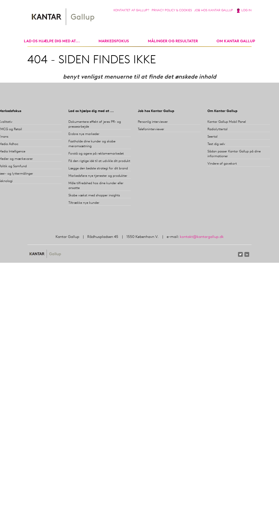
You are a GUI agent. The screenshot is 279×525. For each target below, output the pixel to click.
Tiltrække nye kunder (83, 203)
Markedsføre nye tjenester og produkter (97, 176)
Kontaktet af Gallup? (131, 10)
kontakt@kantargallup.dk (202, 237)
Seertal (212, 137)
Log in (246, 10)
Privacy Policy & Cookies (172, 10)
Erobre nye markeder (83, 134)
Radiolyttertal (217, 129)
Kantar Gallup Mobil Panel (226, 122)
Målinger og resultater (173, 41)
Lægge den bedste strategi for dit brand (98, 168)
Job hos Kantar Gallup (213, 10)
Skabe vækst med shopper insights (94, 195)
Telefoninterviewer (151, 129)
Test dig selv (216, 144)
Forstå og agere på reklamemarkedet (96, 153)
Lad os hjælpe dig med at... (52, 41)
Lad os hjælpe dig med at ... (91, 111)
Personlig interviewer (153, 122)
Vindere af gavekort (222, 164)
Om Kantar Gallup (236, 41)
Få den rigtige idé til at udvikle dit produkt (99, 161)
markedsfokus (113, 41)
